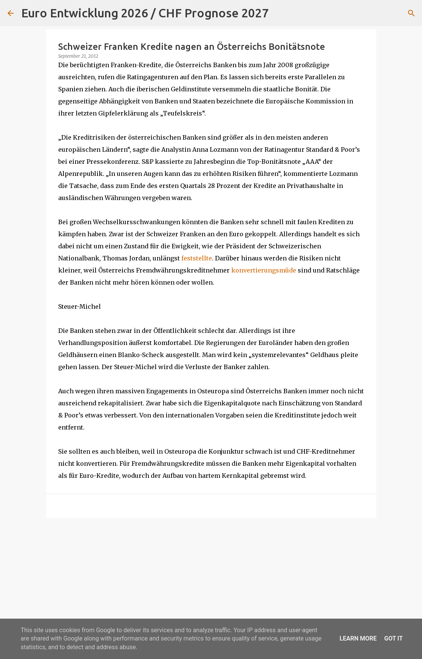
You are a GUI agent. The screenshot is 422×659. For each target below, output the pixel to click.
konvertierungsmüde (263, 270)
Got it (393, 638)
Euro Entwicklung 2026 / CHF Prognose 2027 (145, 13)
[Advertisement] (211, 582)
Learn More (358, 638)
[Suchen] (279, 13)
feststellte (196, 258)
